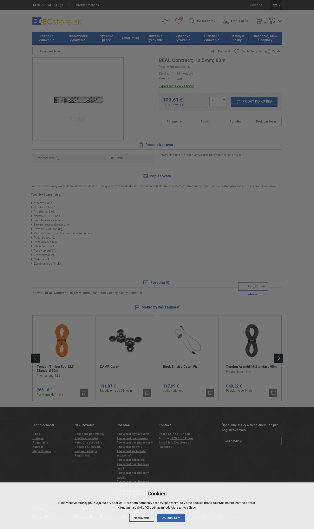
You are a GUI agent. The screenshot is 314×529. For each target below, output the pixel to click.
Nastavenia (142, 518)
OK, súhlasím (171, 518)
